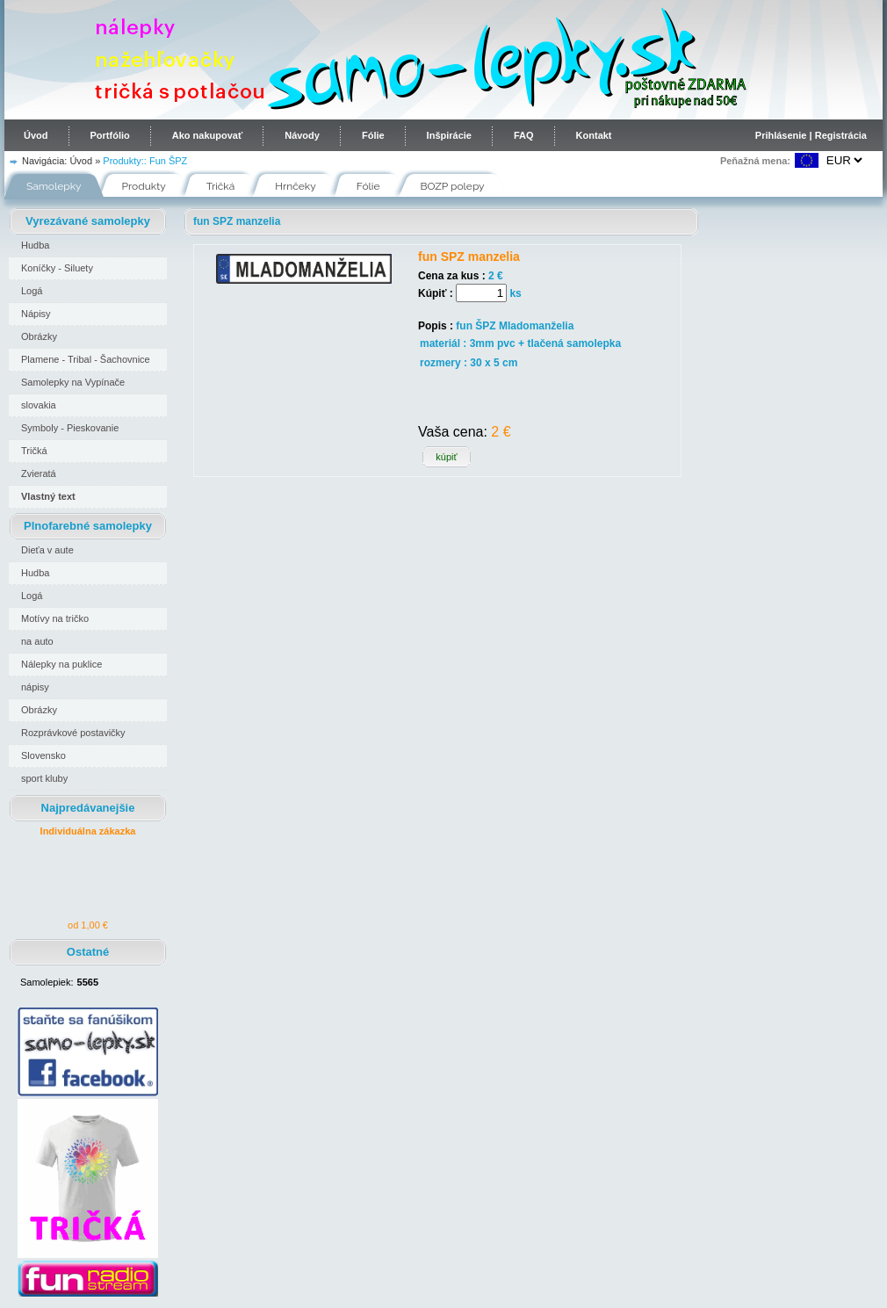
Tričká (220, 186)
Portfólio (110, 135)
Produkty (144, 186)
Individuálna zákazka (88, 831)
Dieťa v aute (47, 550)
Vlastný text (48, 496)
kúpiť (446, 457)
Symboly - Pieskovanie (70, 428)
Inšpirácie (449, 135)
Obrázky (39, 336)
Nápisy (36, 313)
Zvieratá (38, 473)
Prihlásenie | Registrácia (811, 135)
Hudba (35, 245)
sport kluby (44, 778)
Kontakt (594, 135)
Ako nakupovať (207, 135)
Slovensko (43, 755)
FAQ (524, 135)
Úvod (36, 135)
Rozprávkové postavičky (73, 732)
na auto (37, 641)
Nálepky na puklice (61, 664)
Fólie (373, 135)
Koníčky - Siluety (57, 268)
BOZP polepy (453, 186)
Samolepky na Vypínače (73, 382)
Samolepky (54, 186)
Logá (31, 290)
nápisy (35, 687)
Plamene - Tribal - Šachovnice (85, 359)
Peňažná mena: (755, 160)
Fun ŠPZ (168, 160)
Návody (302, 135)
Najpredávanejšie (88, 807)
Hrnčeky (295, 186)
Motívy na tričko (55, 618)
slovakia (38, 405)
